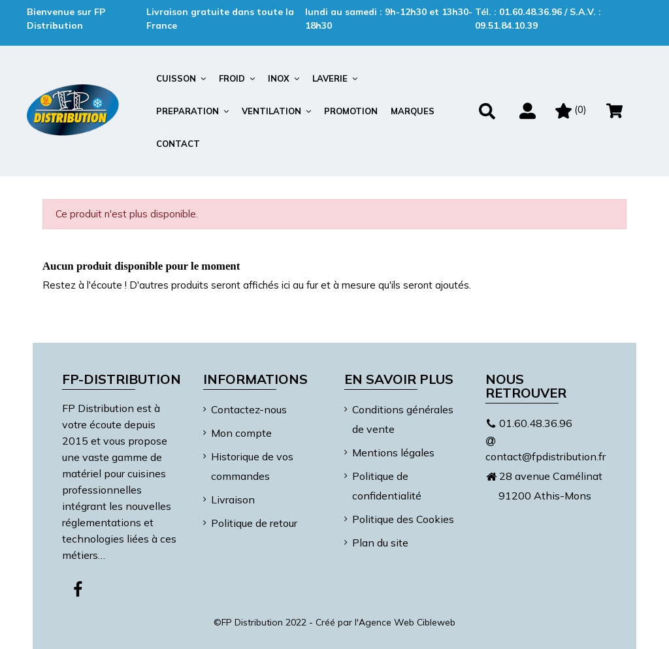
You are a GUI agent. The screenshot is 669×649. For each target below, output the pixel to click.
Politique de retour (254, 523)
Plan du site (380, 542)
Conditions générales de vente (402, 419)
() (571, 109)
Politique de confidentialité (386, 485)
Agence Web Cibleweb (407, 622)
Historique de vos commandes (252, 466)
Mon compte (241, 432)
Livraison (233, 499)
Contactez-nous (249, 409)
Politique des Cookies (403, 519)
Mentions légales (393, 452)
